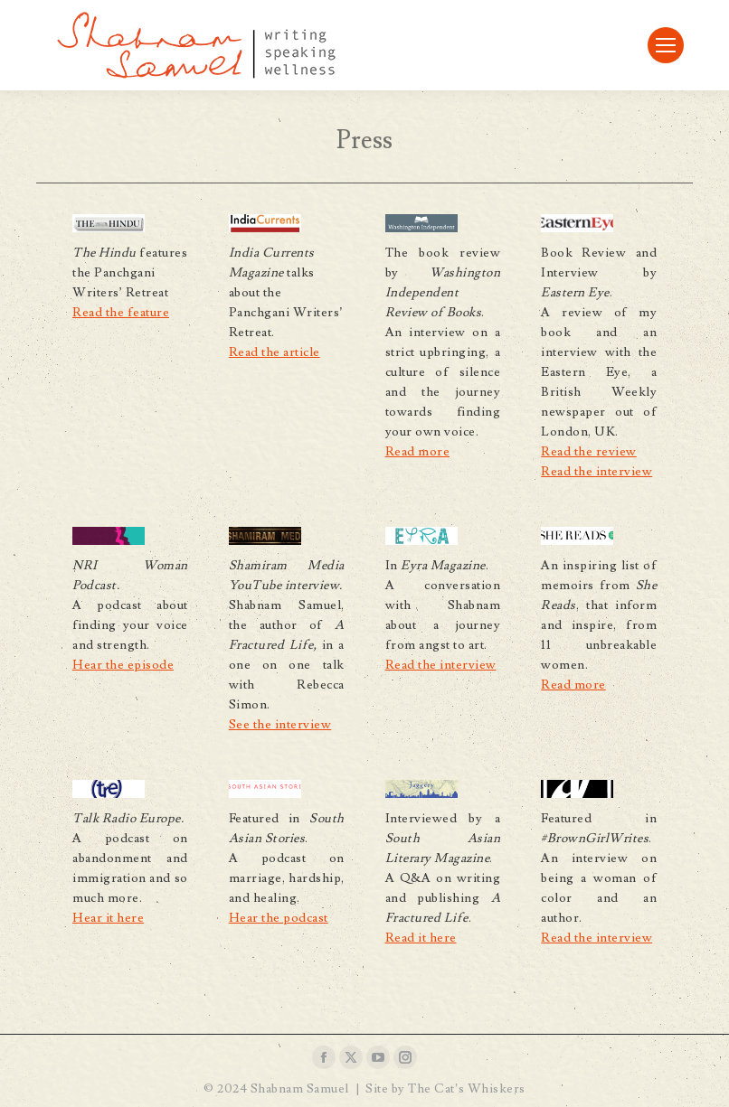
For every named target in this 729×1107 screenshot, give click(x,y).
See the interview (280, 725)
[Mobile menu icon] (666, 45)
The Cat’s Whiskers (466, 1089)
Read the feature (120, 313)
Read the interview (596, 472)
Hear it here (108, 918)
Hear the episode (123, 665)
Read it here (421, 938)
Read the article (274, 352)
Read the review (589, 452)
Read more (417, 452)
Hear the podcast (278, 918)
